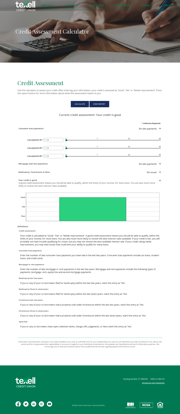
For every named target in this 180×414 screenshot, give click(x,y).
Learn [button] (108, 6)
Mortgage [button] (83, 6)
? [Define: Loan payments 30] (44, 140)
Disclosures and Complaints (153, 383)
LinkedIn (34, 405)
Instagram (42, 405)
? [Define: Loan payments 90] (44, 156)
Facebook (18, 405)
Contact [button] (118, 6)
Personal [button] (59, 6)
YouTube (50, 405)
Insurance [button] (97, 6)
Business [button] (71, 6)
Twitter (26, 405)
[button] (90, 128)
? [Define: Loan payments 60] (44, 148)
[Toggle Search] (144, 6)
